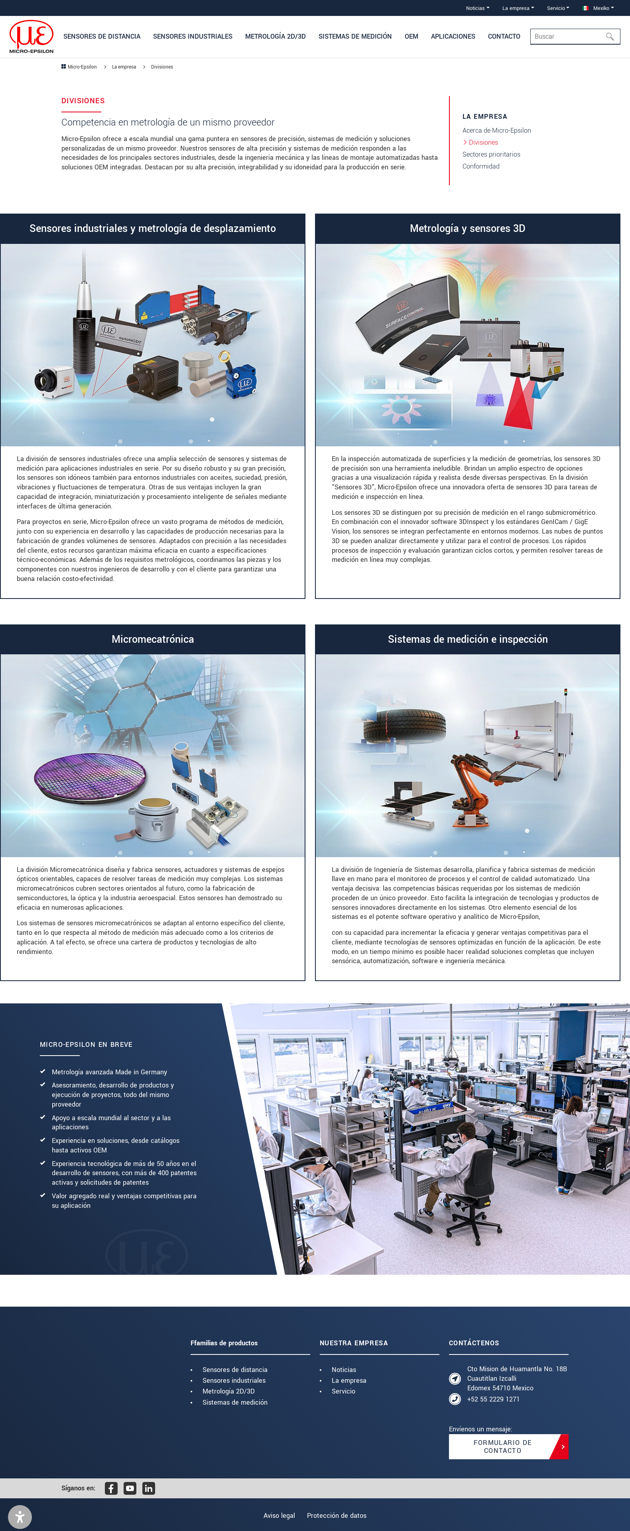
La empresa (349, 1380)
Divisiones (483, 142)
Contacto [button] (504, 36)
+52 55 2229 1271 (493, 1399)
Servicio (343, 1391)
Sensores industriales (234, 1380)
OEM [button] (411, 36)
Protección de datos (338, 1515)
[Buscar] (612, 37)
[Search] (575, 37)
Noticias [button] (475, 8)
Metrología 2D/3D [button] (275, 36)
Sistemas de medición (235, 1402)
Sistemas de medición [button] (355, 36)
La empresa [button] (516, 8)
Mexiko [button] (595, 8)
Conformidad (481, 166)
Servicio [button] (556, 8)
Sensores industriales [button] (192, 36)
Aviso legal (277, 1515)
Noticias (344, 1370)
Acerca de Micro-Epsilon (497, 130)
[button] (20, 1517)
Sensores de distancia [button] (101, 36)
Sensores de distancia (235, 1370)
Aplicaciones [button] (453, 36)
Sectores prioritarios (491, 154)
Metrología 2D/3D (229, 1391)
